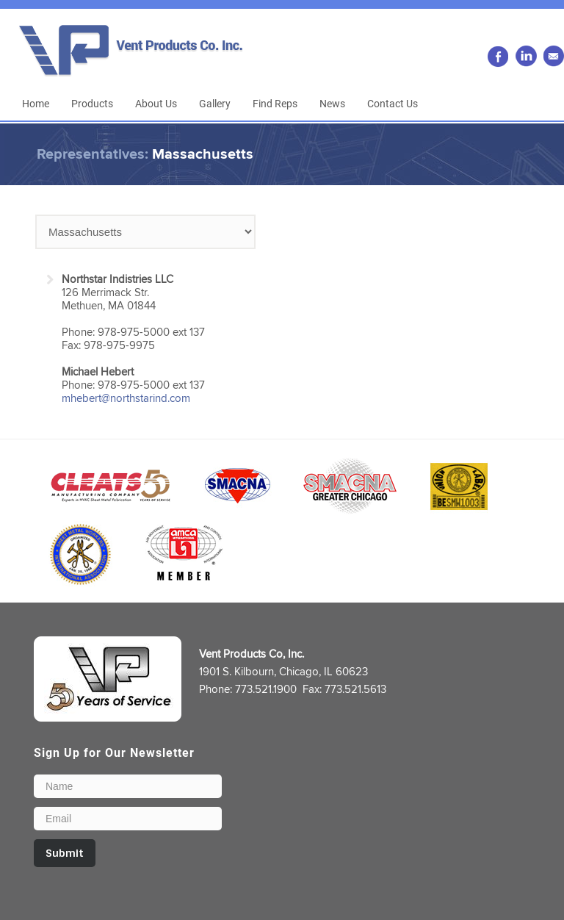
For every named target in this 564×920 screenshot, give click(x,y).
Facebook (499, 57)
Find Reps (275, 103)
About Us (156, 103)
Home (35, 103)
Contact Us (392, 103)
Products (92, 103)
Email (553, 57)
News (332, 103)
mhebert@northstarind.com (126, 398)
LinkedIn (526, 57)
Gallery (215, 103)
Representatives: (92, 154)
